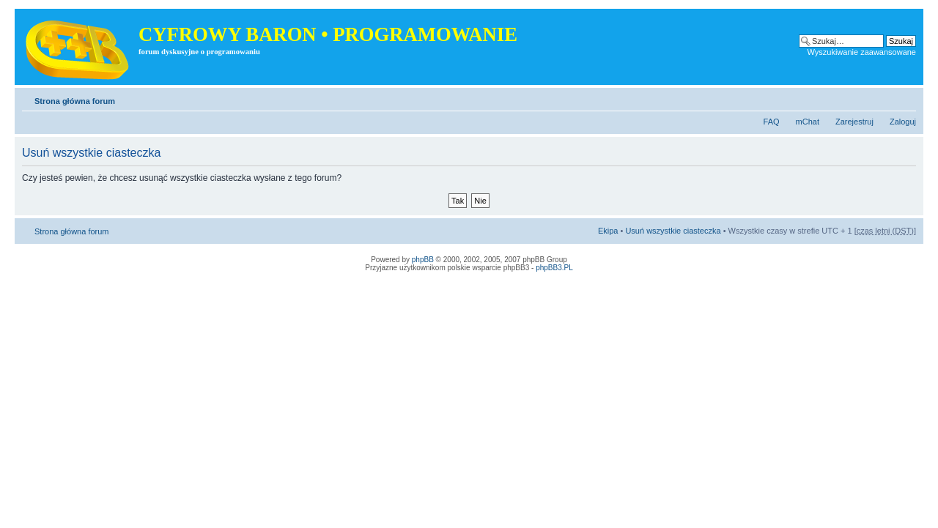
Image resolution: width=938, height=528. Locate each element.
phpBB (423, 260)
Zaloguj (903, 121)
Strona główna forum (74, 101)
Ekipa (608, 230)
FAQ (772, 121)
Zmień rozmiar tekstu (905, 98)
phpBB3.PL (554, 268)
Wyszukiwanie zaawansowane (862, 52)
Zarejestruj (854, 121)
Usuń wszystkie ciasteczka (672, 230)
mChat (807, 121)
